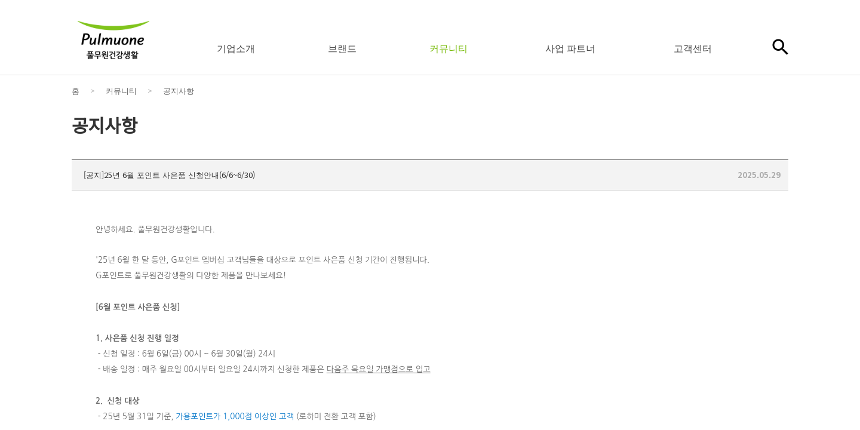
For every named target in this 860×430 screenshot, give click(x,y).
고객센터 (693, 48)
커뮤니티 (448, 48)
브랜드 (342, 48)
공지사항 (178, 90)
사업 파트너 (570, 48)
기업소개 (236, 48)
